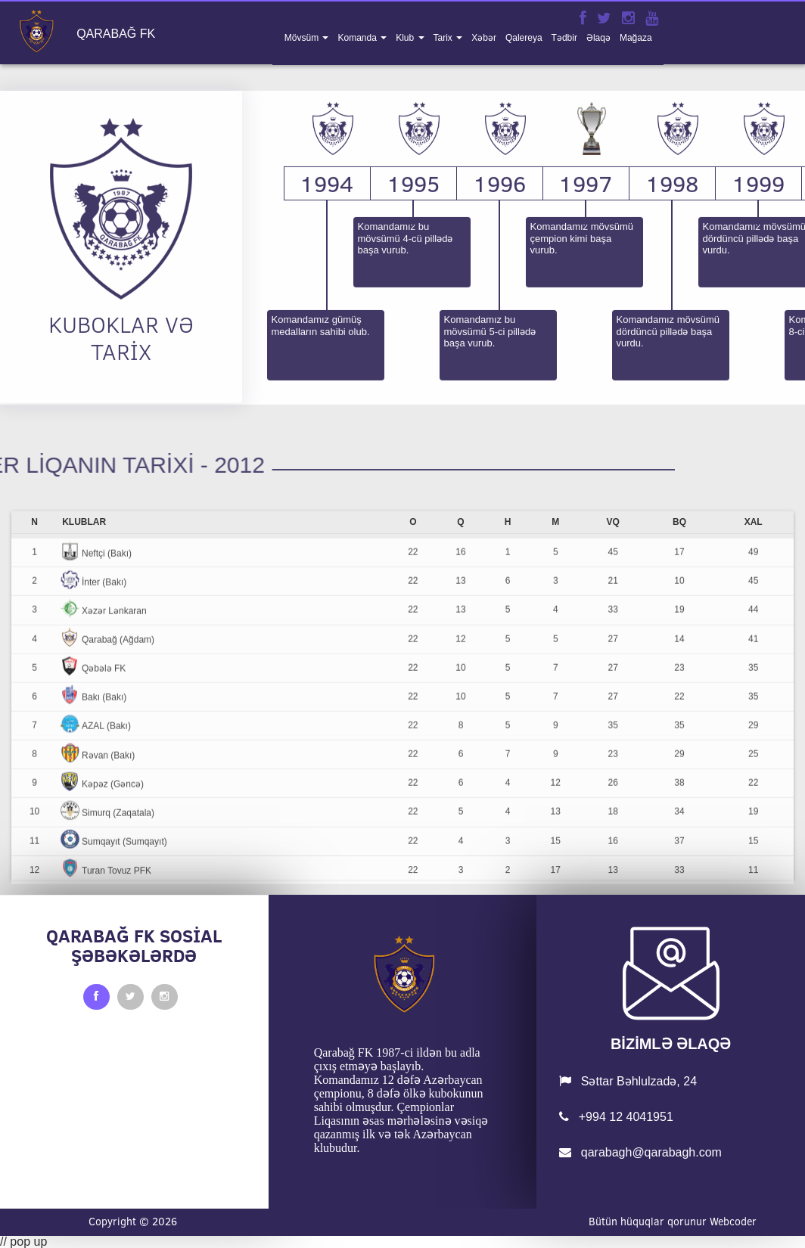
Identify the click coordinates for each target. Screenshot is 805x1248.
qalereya (523, 38)
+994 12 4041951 (616, 1116)
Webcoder (733, 1221)
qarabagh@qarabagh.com (640, 1152)
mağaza (636, 38)
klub (406, 38)
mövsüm (303, 38)
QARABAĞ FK (115, 34)
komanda (358, 38)
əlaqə (598, 38)
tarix (444, 38)
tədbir (564, 38)
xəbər (483, 38)
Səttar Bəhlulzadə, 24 (628, 1081)
